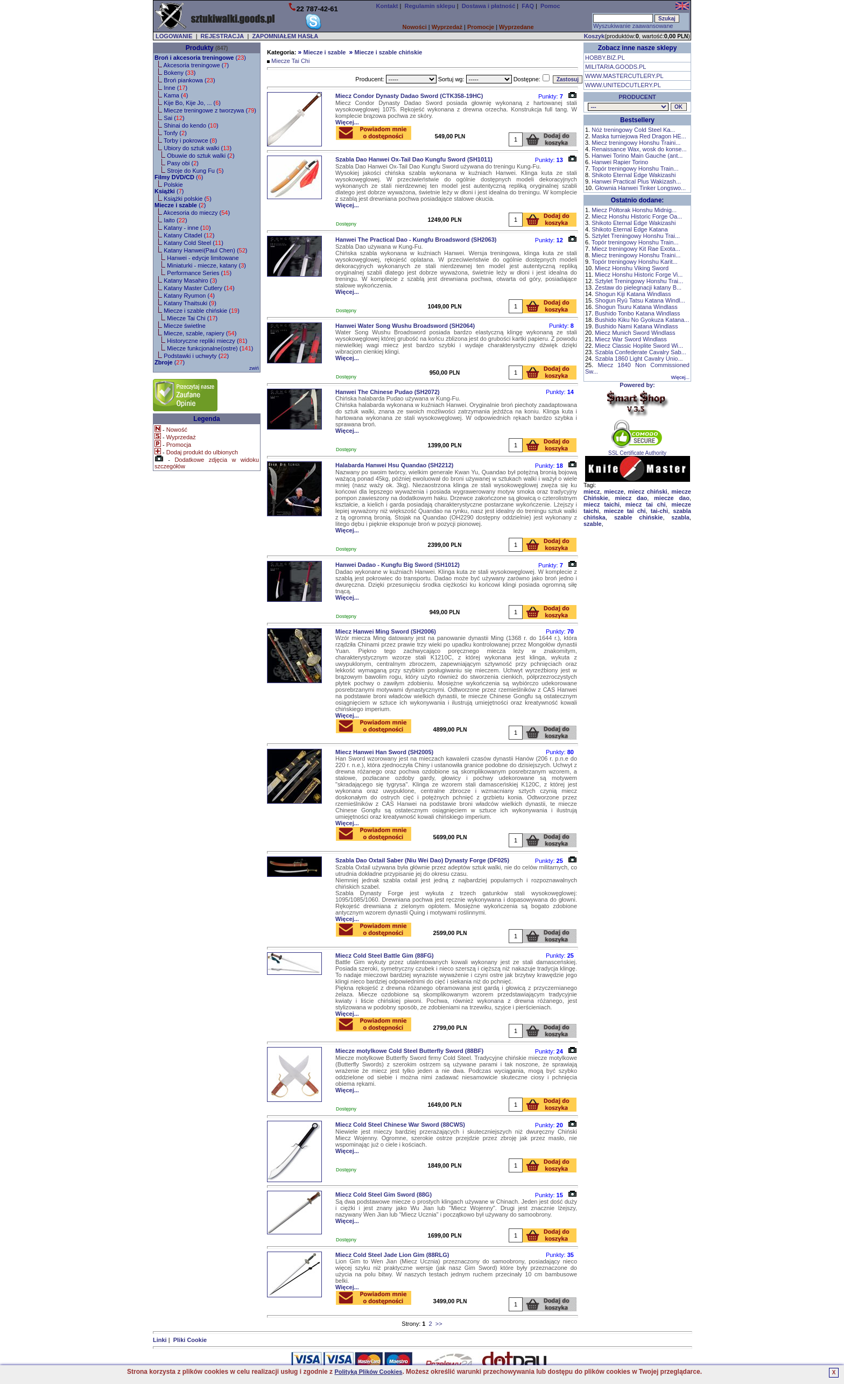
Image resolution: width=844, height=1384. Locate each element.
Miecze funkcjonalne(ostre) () (210, 348)
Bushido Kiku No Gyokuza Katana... (642, 320)
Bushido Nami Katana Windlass (636, 326)
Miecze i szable (324, 52)
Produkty (200, 48)
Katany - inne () (187, 227)
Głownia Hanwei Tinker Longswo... (640, 188)
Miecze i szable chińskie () (202, 310)
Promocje (480, 27)
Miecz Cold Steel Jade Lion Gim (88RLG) (392, 1255)
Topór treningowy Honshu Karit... (635, 261)
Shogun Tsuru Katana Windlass (636, 307)
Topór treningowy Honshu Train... (635, 168)
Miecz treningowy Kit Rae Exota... (636, 248)
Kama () (176, 95)
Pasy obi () (183, 163)
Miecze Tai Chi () (192, 318)
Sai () (174, 118)
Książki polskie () (188, 198)
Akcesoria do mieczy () (197, 212)
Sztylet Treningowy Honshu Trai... (636, 236)
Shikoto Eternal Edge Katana (629, 229)
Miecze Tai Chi (290, 61)
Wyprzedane (516, 27)
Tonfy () (175, 133)
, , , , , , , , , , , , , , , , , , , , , (628, 107)
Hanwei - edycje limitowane (202, 258)
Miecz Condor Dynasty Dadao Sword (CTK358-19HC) (409, 96)
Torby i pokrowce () (190, 140)
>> (438, 1323)
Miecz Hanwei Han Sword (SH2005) (384, 752)
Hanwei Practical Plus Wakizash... (636, 181)
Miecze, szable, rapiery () (200, 333)
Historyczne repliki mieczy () (207, 341)
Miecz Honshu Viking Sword (632, 268)
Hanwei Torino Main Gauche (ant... (637, 155)
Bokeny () (179, 72)
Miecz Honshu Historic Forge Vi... (639, 274)
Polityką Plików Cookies (368, 1371)
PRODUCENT (637, 97)
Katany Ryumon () (189, 295)
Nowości (415, 27)
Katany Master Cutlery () (199, 288)
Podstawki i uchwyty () (196, 356)
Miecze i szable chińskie (389, 52)
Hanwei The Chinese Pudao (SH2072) (387, 392)
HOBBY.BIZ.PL (605, 57)
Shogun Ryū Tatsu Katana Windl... (640, 300)
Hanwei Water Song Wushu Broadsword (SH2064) (405, 325)
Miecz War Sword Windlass (630, 339)
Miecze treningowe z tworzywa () (210, 110)
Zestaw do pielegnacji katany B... (638, 287)
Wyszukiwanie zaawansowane (633, 26)
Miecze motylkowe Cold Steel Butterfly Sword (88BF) (409, 1051)
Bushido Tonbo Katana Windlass (637, 313)
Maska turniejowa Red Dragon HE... (639, 136)
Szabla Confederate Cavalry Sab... (640, 352)
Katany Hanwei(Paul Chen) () (205, 250)
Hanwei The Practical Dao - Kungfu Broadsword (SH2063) (416, 239)
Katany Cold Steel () (193, 243)
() (200, 57)
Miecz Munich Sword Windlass (635, 332)
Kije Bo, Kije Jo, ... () (192, 103)
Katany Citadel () (189, 235)
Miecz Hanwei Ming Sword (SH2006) (385, 631)
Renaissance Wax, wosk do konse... (639, 149)
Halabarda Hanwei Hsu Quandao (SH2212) (394, 465)
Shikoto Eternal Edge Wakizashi (634, 175)
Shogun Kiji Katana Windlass (633, 294)
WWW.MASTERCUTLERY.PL (624, 76)
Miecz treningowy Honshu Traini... (636, 142)
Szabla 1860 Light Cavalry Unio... (639, 358)
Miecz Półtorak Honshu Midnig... (634, 210)
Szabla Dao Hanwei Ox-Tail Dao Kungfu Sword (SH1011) (414, 159)
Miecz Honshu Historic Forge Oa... (637, 216)
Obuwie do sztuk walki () (200, 155)
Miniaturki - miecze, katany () (206, 265)
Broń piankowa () (189, 80)
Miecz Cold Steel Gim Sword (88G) (383, 1194)
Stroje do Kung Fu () (195, 170)
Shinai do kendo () (191, 125)
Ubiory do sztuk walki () (197, 148)
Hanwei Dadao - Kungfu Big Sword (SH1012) (397, 564)
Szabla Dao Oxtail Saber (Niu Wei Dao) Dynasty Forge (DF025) (422, 860)
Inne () (175, 88)
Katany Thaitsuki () (190, 303)
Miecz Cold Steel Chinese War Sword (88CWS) (400, 1124)
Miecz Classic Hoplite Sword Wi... (639, 345)
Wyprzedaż (447, 27)
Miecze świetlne (185, 325)
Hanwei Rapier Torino (620, 162)
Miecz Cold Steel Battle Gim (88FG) (384, 955)
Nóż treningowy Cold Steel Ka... (633, 130)
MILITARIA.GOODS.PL (615, 67)
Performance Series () (199, 273)
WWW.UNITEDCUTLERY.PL (623, 85)
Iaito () (175, 220)
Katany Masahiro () (190, 280)
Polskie (173, 184)
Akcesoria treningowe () (196, 65)
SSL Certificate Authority (637, 450)
